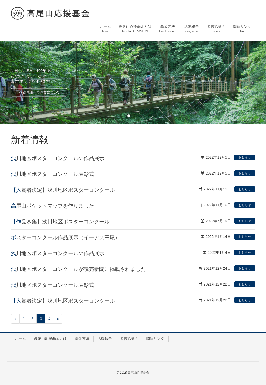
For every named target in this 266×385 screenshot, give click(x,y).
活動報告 (104, 338)
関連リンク (155, 338)
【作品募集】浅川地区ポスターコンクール (60, 221)
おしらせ (244, 157)
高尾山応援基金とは (50, 338)
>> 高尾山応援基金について (39, 92)
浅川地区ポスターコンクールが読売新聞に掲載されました (78, 269)
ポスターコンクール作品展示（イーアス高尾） (65, 237)
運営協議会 (129, 338)
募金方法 (82, 338)
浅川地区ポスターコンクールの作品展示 (57, 158)
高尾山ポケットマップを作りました (52, 206)
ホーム (20, 338)
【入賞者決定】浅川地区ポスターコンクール (63, 190)
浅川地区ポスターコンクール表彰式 (52, 174)
